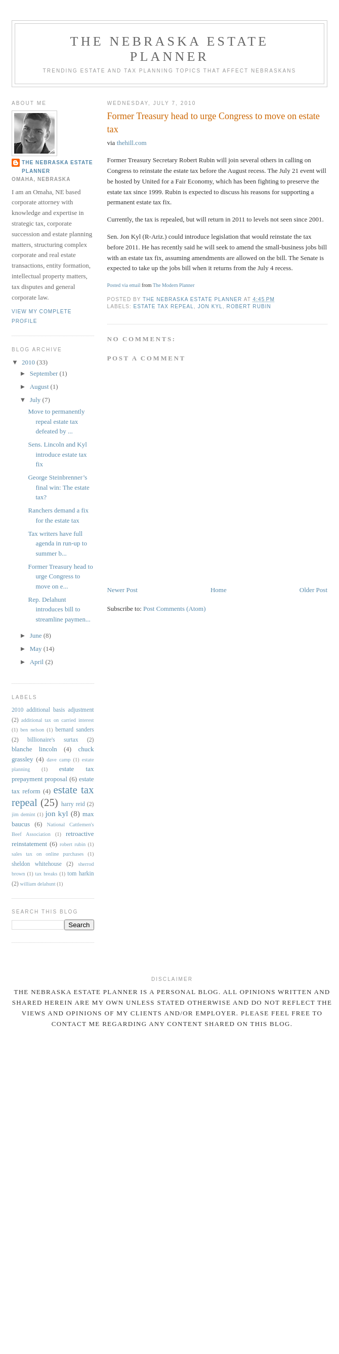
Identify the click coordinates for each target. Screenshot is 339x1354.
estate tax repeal (164, 306)
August (40, 386)
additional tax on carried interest (57, 720)
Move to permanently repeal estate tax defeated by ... (56, 421)
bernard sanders (74, 729)
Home (218, 590)
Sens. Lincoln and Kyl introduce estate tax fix (57, 454)
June (37, 635)
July (36, 400)
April (38, 662)
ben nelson (32, 730)
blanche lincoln (34, 749)
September (45, 373)
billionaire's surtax (52, 740)
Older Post (313, 590)
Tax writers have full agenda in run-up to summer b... (57, 543)
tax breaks (46, 873)
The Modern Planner (174, 285)
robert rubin (249, 306)
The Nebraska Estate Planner (169, 49)
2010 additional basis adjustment (53, 710)
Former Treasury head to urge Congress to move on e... (60, 576)
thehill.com (132, 143)
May (37, 648)
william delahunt (38, 884)
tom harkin (80, 873)
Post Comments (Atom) (174, 608)
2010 (29, 362)
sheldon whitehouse (37, 864)
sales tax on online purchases (47, 854)
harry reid (73, 804)
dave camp (58, 759)
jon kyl (210, 306)
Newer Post (122, 590)
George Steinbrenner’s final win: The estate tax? (58, 487)
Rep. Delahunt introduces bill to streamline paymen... (59, 609)
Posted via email (124, 285)
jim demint (23, 814)
